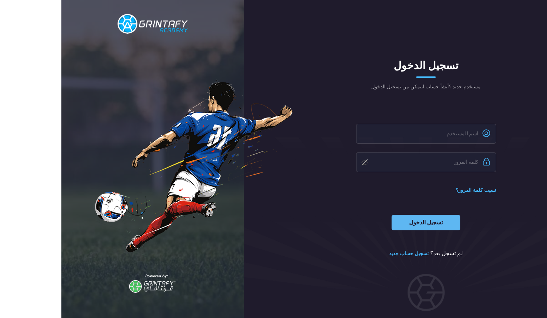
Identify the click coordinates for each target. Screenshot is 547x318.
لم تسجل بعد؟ (364, 253)
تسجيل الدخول (364, 222)
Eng (496, 16)
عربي (514, 16)
